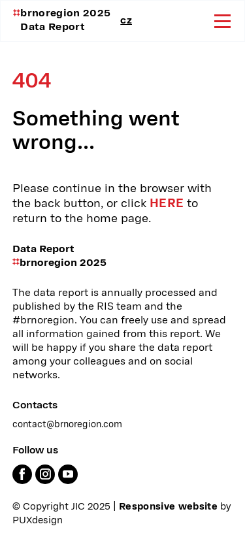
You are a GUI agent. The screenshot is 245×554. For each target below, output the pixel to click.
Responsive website (168, 507)
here (167, 203)
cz (126, 21)
